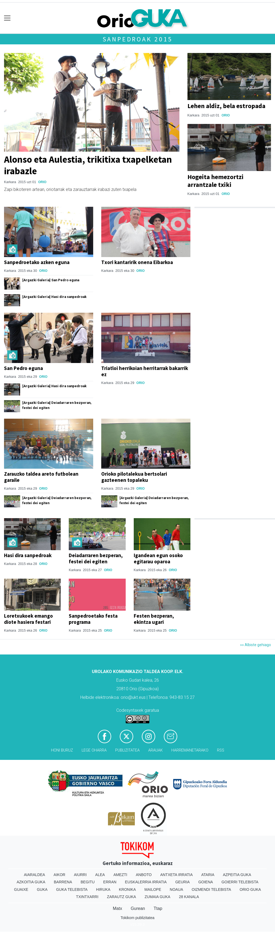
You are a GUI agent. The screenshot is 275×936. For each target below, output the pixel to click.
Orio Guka (250, 889)
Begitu (88, 882)
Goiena (205, 882)
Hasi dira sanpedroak (28, 555)
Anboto (144, 875)
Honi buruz (62, 750)
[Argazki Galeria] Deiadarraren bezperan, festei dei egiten (57, 405)
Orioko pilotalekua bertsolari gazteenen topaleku (134, 477)
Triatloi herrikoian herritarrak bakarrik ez (144, 371)
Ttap (158, 908)
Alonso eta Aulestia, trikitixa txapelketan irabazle (88, 165)
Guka (42, 889)
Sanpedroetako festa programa (93, 619)
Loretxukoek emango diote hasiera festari (28, 619)
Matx (117, 908)
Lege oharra (94, 750)
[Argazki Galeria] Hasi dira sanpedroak (54, 297)
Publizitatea (127, 750)
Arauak (155, 750)
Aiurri (80, 875)
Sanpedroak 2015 (138, 39)
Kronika (127, 889)
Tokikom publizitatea (137, 918)
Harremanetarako (189, 750)
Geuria (182, 882)
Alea (100, 875)
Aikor (60, 875)
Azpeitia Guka (237, 875)
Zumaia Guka (157, 897)
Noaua (176, 889)
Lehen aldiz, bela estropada (226, 106)
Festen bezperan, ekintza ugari (154, 619)
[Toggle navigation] (7, 18)
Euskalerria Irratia (146, 882)
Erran (109, 882)
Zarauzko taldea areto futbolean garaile (41, 477)
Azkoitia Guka (31, 882)
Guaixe (21, 889)
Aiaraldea (34, 875)
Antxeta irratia (176, 875)
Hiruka (103, 889)
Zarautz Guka (121, 897)
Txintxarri (87, 897)
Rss (220, 750)
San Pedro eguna (23, 368)
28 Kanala (189, 897)
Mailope (152, 889)
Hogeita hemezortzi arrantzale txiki (215, 181)
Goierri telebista (240, 882)
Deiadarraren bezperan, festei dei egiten (96, 558)
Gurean (138, 908)
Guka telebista (72, 889)
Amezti (120, 875)
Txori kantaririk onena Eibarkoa (137, 262)
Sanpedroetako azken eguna (37, 262)
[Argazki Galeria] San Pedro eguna (50, 280)
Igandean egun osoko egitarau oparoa (158, 558)
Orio (42, 182)
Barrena (63, 882)
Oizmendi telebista (211, 889)
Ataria (207, 875)
